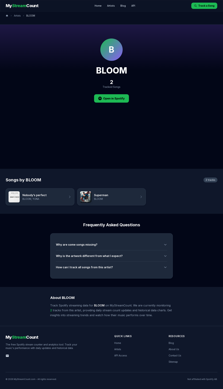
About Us (174, 349)
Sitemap (173, 361)
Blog (123, 5)
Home (98, 5)
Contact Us (175, 355)
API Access (120, 355)
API (133, 5)
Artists (111, 5)
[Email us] (7, 355)
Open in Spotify (111, 98)
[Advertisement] (111, 142)
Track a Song (204, 5)
